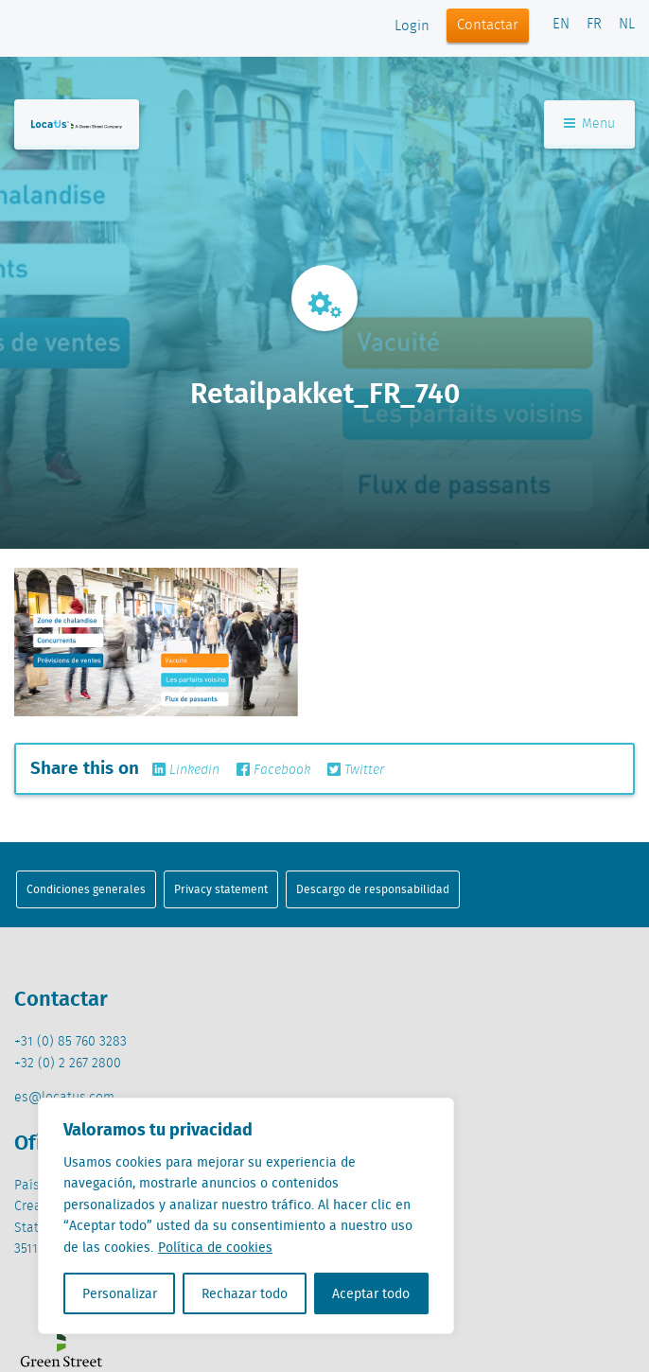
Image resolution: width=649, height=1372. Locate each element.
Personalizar (119, 1293)
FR (594, 24)
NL (627, 24)
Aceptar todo (371, 1293)
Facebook (273, 770)
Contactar (487, 25)
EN (561, 24)
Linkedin (185, 770)
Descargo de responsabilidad (372, 889)
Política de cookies (215, 1247)
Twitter (355, 770)
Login (412, 26)
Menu (589, 124)
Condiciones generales (86, 889)
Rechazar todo (245, 1293)
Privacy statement (221, 889)
